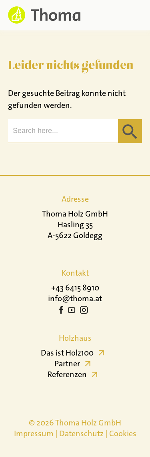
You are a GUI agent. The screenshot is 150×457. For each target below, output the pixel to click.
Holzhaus (75, 338)
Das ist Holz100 (67, 353)
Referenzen (67, 374)
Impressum (34, 433)
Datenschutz (81, 433)
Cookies (122, 433)
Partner (67, 363)
